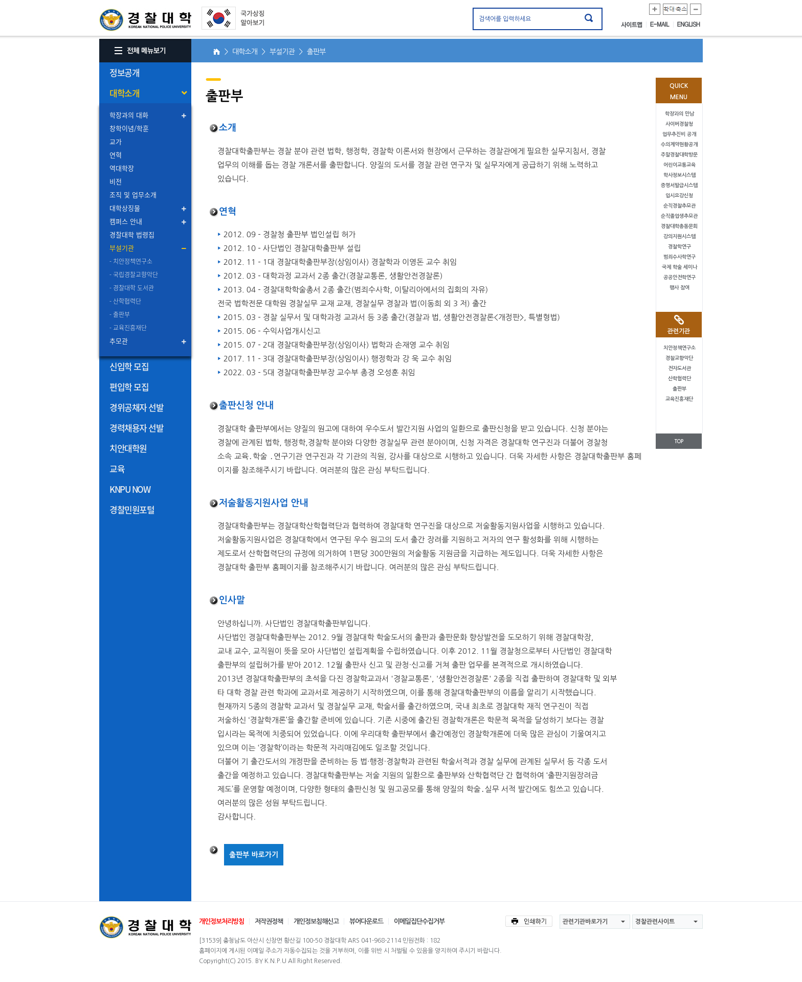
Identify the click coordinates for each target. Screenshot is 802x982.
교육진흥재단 (679, 399)
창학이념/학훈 (129, 128)
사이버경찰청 (679, 124)
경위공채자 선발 (136, 407)
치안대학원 (128, 448)
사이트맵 (634, 24)
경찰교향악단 (679, 358)
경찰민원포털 (131, 509)
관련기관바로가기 (585, 922)
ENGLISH (688, 24)
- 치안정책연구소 (130, 261)
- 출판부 (119, 314)
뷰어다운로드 (366, 921)
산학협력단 (679, 378)
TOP (679, 441)
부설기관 (121, 248)
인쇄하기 (528, 921)
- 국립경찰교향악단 (133, 274)
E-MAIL (662, 24)
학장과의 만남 (679, 113)
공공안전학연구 (679, 277)
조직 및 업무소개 (133, 194)
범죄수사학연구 (679, 257)
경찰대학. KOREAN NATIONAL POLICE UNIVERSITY (145, 20)
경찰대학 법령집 (131, 234)
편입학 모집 (128, 386)
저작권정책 (269, 921)
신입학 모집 (128, 366)
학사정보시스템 (679, 175)
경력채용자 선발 (136, 427)
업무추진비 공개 (679, 134)
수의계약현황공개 (679, 144)
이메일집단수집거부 (419, 921)
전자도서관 (679, 368)
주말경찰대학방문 (679, 154)
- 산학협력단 (125, 301)
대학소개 (124, 92)
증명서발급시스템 (679, 185)
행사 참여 (679, 287)
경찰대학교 (145, 927)
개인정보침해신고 (316, 921)
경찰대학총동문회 (679, 226)
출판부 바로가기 (253, 854)
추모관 (118, 341)
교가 (115, 141)
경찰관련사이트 (655, 922)
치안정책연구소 (679, 348)
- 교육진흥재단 (128, 327)
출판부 (679, 388)
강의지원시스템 (679, 236)
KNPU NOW (129, 489)
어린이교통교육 (679, 165)
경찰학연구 (679, 246)
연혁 (115, 154)
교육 (116, 468)
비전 (115, 181)
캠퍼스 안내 (125, 221)
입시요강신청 (679, 195)
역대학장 (121, 168)
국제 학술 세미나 (679, 267)
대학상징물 (124, 208)
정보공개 (124, 72)
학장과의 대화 (128, 115)
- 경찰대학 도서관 (131, 287)
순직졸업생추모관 (679, 216)
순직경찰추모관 (679, 205)
